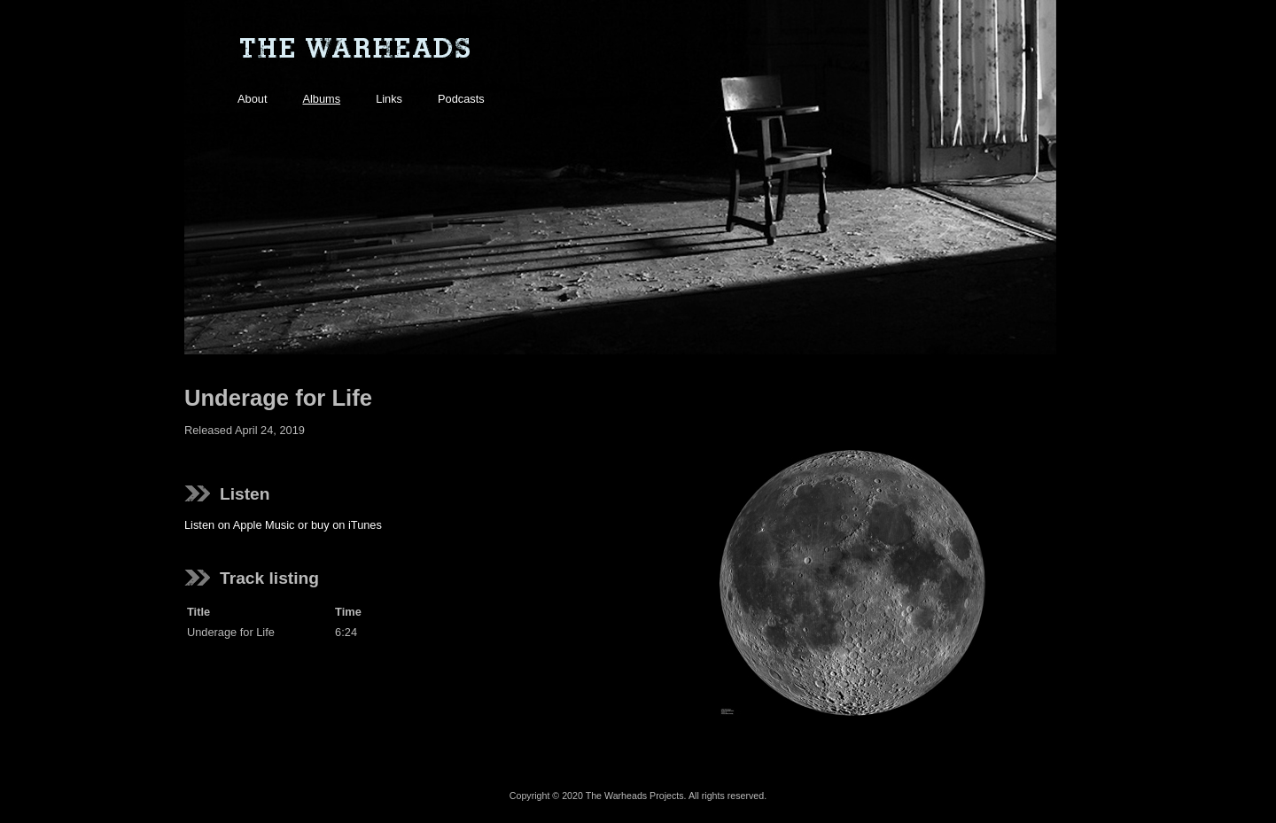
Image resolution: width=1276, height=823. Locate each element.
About (252, 98)
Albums (321, 98)
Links (389, 98)
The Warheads (354, 49)
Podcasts (461, 98)
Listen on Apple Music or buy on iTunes (283, 525)
